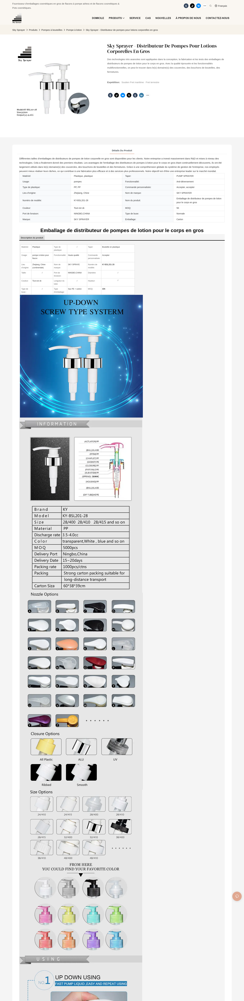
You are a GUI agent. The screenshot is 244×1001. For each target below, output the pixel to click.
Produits (33, 30)
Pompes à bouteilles (51, 30)
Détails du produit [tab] (122, 150)
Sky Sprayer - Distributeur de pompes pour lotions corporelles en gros (122, 30)
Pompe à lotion (74, 30)
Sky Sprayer (18, 30)
